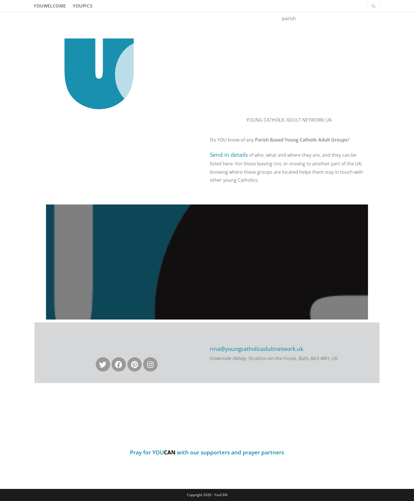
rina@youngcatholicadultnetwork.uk (256, 349)
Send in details (229, 154)
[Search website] (373, 6)
